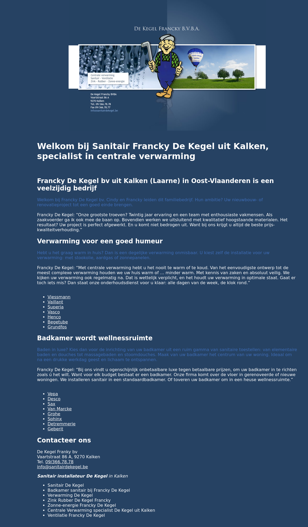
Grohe (54, 413)
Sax (51, 403)
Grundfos (57, 326)
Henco (54, 316)
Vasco (54, 311)
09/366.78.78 (59, 461)
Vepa (53, 393)
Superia (56, 306)
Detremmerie (61, 423)
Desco (54, 398)
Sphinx (55, 418)
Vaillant (55, 301)
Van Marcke (60, 408)
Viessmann (59, 296)
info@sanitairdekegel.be (62, 466)
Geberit (55, 428)
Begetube (58, 321)
